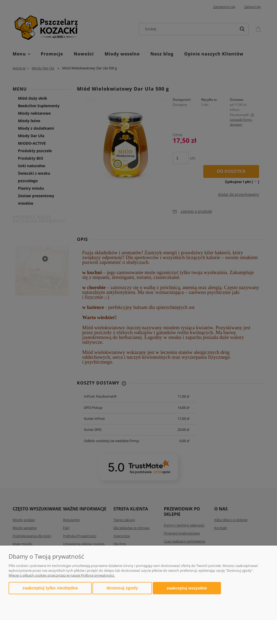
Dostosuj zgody (122, 588)
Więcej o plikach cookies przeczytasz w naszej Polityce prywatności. (62, 575)
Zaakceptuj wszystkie (187, 588)
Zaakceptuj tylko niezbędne (50, 588)
